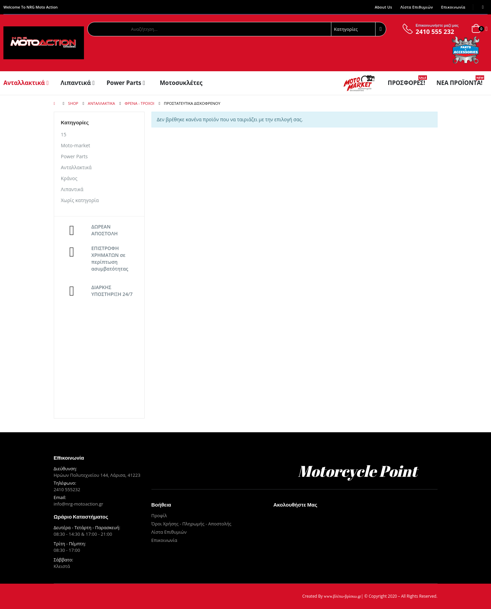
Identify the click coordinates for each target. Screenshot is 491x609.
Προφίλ (159, 515)
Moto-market (75, 145)
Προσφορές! (407, 83)
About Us (383, 7)
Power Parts (124, 83)
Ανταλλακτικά (24, 83)
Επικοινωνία (453, 7)
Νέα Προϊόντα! (460, 83)
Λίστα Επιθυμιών (416, 7)
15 (63, 134)
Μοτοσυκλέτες (181, 83)
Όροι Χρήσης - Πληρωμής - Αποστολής (191, 524)
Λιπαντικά (76, 83)
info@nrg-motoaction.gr (78, 504)
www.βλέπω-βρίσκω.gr (342, 596)
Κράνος (69, 178)
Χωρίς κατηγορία (80, 200)
